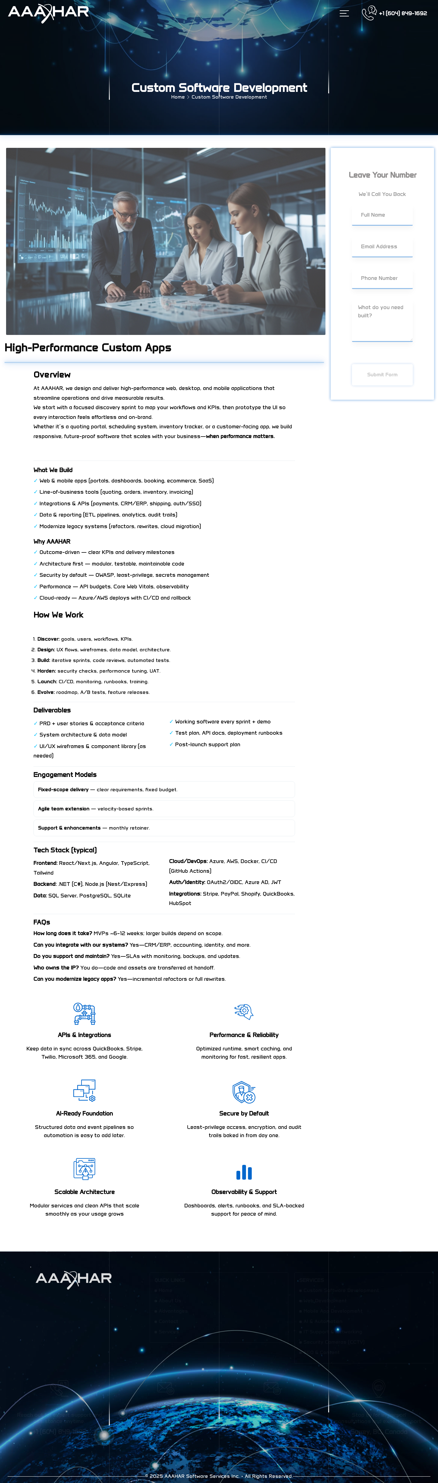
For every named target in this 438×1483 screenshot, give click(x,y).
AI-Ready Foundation (84, 1113)
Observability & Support (244, 1192)
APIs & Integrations (84, 1035)
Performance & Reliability (244, 1035)
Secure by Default (244, 1113)
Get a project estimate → (65, 628)
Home (178, 97)
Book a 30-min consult (62, 450)
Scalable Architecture (84, 1192)
